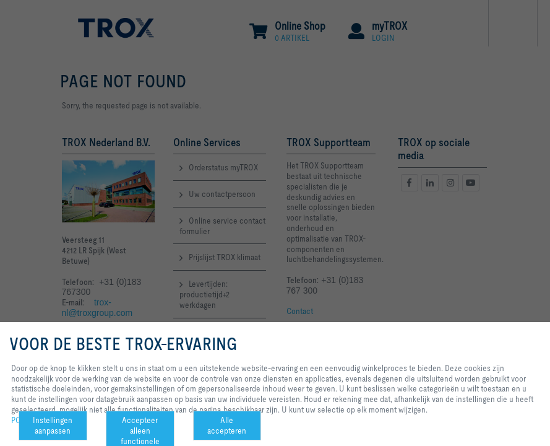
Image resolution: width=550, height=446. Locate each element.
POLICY (24, 420)
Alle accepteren (226, 425)
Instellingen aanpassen (52, 425)
